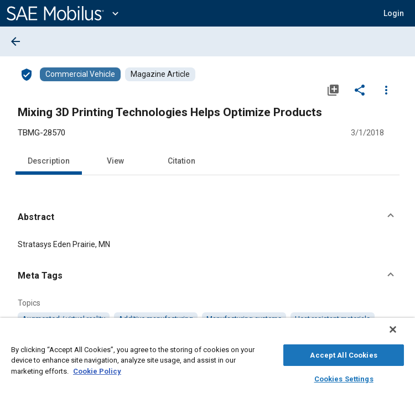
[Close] (400, 335)
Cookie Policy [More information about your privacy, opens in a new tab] (97, 369)
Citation (181, 160)
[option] (64, 319)
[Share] (360, 89)
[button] (393, 13)
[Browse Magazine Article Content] (160, 74)
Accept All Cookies (343, 353)
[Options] (386, 89)
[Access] (26, 74)
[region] (207, 360)
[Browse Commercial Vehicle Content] (80, 74)
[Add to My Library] (333, 89)
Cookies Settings (344, 377)
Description (49, 160)
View (115, 160)
